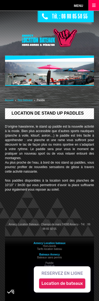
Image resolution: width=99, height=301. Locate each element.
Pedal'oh (49, 265)
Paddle (49, 263)
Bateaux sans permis (49, 257)
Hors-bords (49, 246)
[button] (11, 292)
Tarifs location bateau (49, 249)
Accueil (9, 100)
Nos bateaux (25, 100)
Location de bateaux (62, 283)
